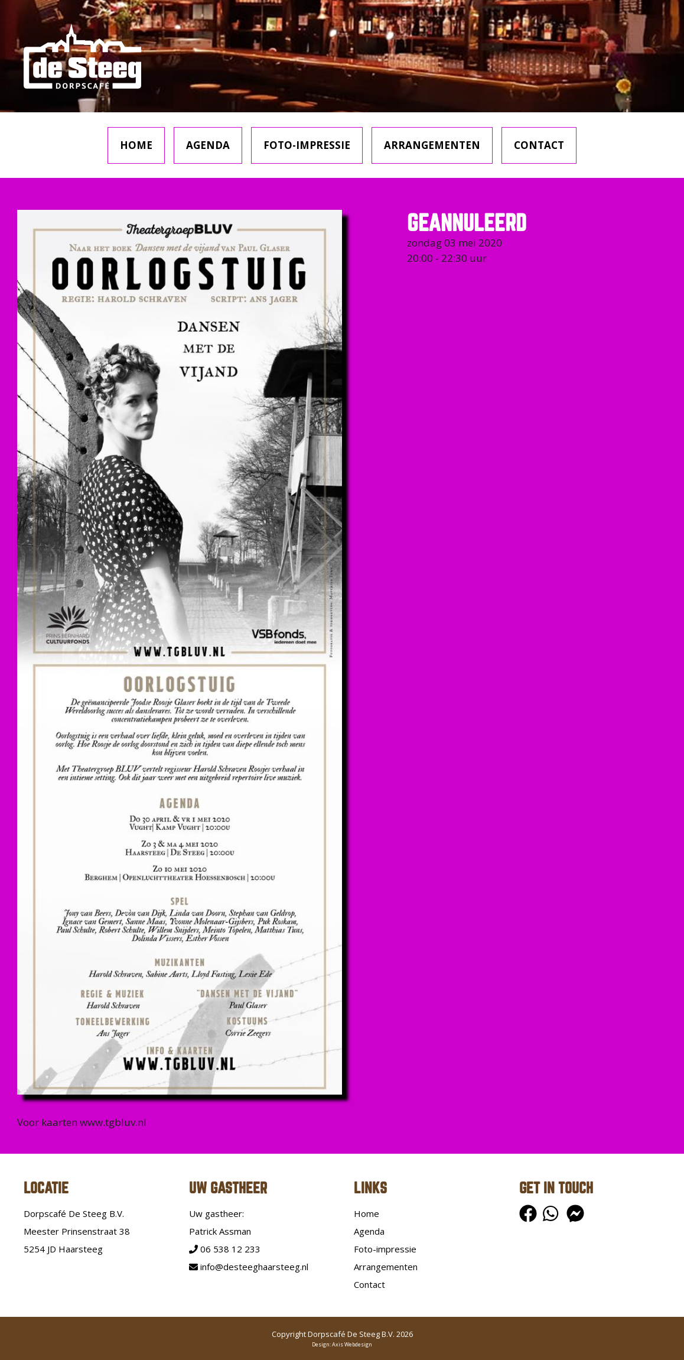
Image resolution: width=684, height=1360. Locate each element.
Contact (539, 145)
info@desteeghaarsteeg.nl (248, 1267)
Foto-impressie (306, 145)
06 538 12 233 (224, 1249)
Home (136, 145)
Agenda (208, 145)
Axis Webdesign (352, 1344)
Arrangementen (432, 145)
